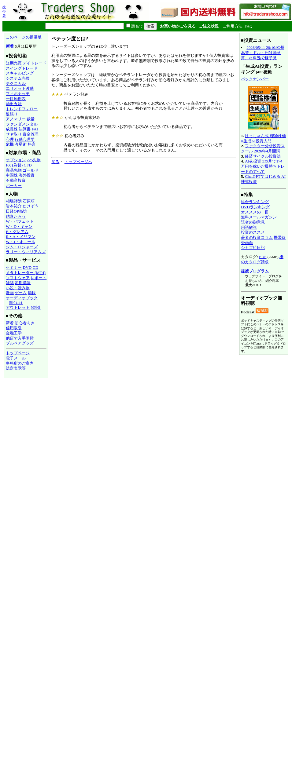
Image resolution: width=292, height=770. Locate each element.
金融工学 (14, 333)
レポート (38, 278)
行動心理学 (25, 139)
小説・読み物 (18, 288)
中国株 (12, 175)
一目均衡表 (16, 99)
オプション (16, 160)
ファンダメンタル (22, 124)
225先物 (34, 160)
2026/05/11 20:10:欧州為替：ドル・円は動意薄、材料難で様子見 (262, 52)
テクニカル (16, 83)
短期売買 (14, 63)
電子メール (16, 358)
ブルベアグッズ (20, 343)
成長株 (12, 129)
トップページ (18, 353)
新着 (10, 46)
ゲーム (21, 292)
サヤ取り (14, 134)
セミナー (14, 267)
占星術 (21, 144)
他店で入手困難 (20, 338)
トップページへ (78, 161)
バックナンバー (255, 79)
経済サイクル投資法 (263, 156)
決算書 (25, 129)
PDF (262, 256)
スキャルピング (20, 73)
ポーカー (14, 185)
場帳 (32, 292)
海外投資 (27, 175)
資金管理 (31, 134)
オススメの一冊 (255, 212)
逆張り (12, 114)
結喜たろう (16, 216)
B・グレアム (17, 231)
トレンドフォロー (22, 109)
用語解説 (249, 227)
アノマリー (16, 119)
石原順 (29, 201)
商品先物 (14, 170)
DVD (27, 267)
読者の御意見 (253, 222)
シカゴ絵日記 (253, 247)
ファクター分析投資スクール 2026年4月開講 (263, 148)
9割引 (36, 307)
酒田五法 (14, 103)
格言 (32, 144)
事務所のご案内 (20, 363)
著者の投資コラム (257, 237)
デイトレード (34, 63)
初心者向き (25, 323)
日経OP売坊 (16, 211)
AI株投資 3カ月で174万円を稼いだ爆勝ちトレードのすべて (263, 166)
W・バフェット (20, 221)
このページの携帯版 (24, 37)
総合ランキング (255, 201)
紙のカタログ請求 (262, 259)
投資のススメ (253, 232)
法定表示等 (16, 368)
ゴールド (31, 170)
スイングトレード (22, 68)
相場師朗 (14, 201)
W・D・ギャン (19, 226)
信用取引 (14, 328)
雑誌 (10, 282)
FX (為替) (14, 165)
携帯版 (4, 11)
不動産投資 (16, 180)
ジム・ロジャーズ (22, 247)
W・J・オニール (20, 241)
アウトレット (18, 307)
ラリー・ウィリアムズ (26, 252)
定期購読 (23, 282)
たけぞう (31, 206)
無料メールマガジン (259, 217)
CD (36, 267)
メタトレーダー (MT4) (26, 272)
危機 (10, 144)
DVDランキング (255, 207)
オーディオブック (22, 298)
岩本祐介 (14, 206)
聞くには (16, 303)
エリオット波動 (20, 88)
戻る (55, 161)
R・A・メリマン (20, 236)
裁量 (31, 119)
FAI (35, 129)
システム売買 (18, 78)
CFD (28, 165)
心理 (10, 139)
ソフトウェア (18, 278)
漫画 (10, 292)
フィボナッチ (18, 93)
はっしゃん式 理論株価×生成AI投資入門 (263, 138)
